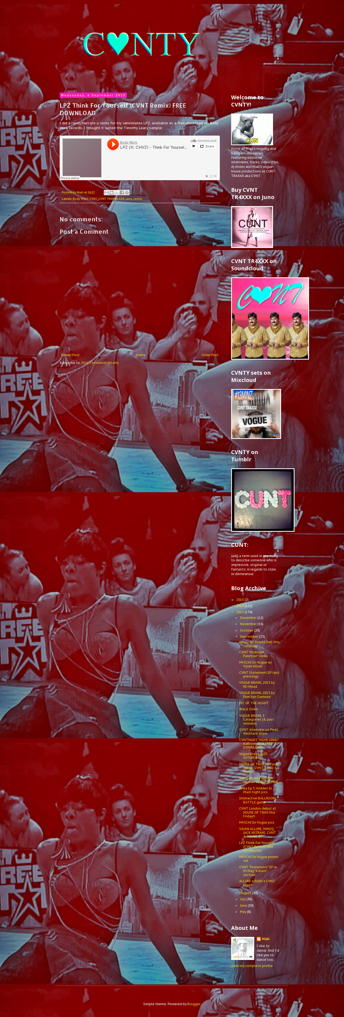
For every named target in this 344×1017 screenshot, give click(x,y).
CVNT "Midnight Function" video (253, 654)
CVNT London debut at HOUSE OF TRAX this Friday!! (257, 812)
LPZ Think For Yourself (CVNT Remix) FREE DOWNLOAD (257, 847)
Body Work (80, 199)
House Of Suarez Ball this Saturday (259, 644)
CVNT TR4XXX (108, 199)
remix (138, 199)
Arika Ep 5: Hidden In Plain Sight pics (255, 790)
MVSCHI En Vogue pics (256, 822)
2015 (240, 600)
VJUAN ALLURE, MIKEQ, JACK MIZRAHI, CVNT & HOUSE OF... (257, 833)
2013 (240, 612)
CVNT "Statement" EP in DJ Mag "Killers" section (258, 871)
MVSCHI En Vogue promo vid (258, 859)
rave (129, 199)
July (243, 899)
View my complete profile (252, 966)
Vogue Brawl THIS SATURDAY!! (253, 756)
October (247, 630)
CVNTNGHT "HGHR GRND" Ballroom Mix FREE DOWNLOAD (259, 744)
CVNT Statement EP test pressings (259, 674)
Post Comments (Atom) (100, 363)
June (244, 905)
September (249, 637)
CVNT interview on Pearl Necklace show (258, 731)
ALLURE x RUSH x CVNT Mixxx (257, 883)
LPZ (121, 199)
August (246, 893)
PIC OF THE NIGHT (253, 703)
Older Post (210, 355)
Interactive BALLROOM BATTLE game (257, 800)
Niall (266, 939)
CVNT (93, 199)
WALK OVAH (248, 709)
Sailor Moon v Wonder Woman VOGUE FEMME (258, 780)
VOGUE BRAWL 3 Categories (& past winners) (256, 719)
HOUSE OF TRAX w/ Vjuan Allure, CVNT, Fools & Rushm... (259, 768)
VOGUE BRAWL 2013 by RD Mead (257, 684)
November (248, 624)
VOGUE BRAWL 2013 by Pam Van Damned (257, 695)
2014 (240, 606)
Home (140, 355)
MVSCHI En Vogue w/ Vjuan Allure (255, 664)
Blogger (193, 1004)
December (248, 618)
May (243, 912)
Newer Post (70, 355)
